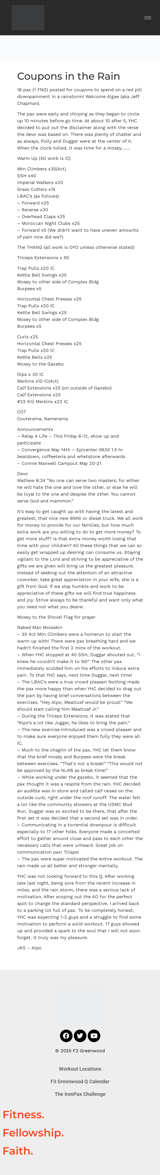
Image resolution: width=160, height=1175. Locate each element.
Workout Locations (80, 1069)
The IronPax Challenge (80, 1094)
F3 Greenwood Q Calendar (80, 1081)
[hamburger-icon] (147, 17)
